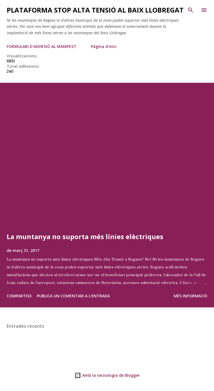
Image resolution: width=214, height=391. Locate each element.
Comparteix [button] (19, 295)
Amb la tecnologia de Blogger (107, 375)
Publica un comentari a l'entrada (73, 295)
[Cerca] (190, 10)
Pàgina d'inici (103, 46)
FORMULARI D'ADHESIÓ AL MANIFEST (41, 46)
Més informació (190, 295)
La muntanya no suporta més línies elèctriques (85, 236)
